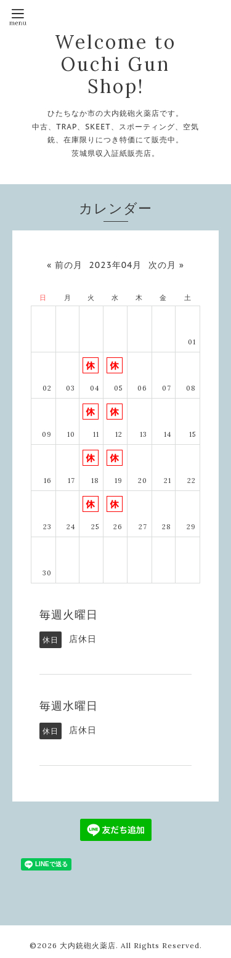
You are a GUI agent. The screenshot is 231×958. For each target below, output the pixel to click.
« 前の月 (65, 264)
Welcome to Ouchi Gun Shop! (115, 64)
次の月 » (166, 264)
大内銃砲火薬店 (88, 945)
